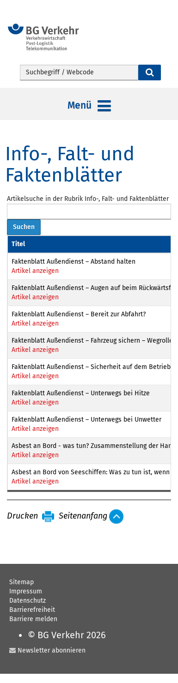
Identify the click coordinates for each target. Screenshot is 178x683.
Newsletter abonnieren (52, 650)
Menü (89, 106)
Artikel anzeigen (35, 271)
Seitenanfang (83, 516)
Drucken (22, 516)
